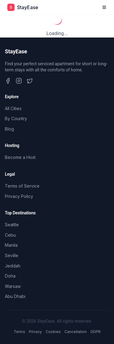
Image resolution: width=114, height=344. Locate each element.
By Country (16, 118)
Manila (11, 245)
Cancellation (75, 331)
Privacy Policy (19, 196)
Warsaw (13, 286)
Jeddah (12, 265)
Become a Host (20, 157)
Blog (9, 128)
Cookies (53, 331)
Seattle (12, 224)
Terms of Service (22, 185)
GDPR (95, 331)
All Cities (13, 108)
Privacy (35, 331)
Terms (19, 331)
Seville (11, 255)
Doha (10, 275)
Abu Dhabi (15, 296)
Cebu (10, 235)
